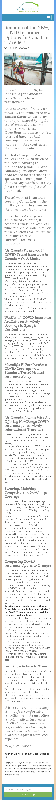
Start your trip (28, 794)
